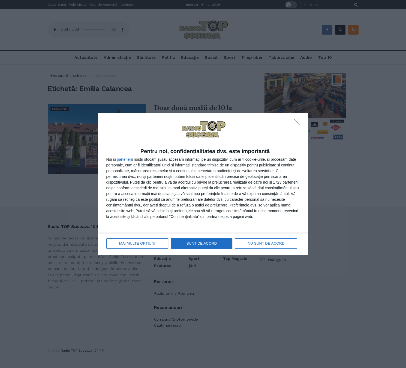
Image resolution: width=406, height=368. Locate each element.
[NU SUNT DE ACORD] (298, 123)
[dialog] (203, 184)
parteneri (124, 160)
